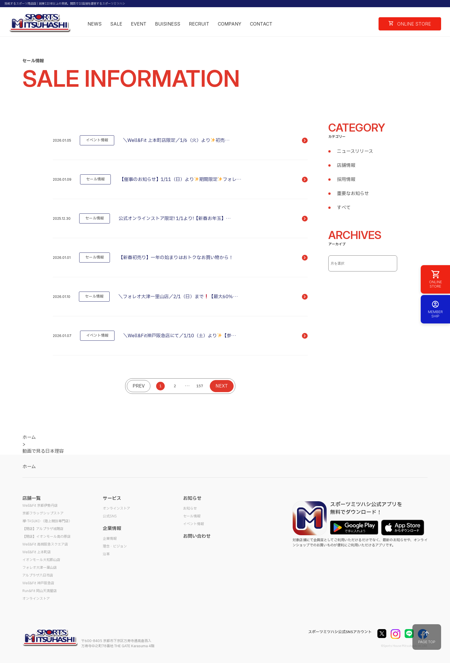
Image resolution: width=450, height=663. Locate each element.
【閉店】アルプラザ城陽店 (42, 528)
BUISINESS (167, 24)
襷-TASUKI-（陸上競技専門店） (47, 521)
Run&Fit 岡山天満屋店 (39, 590)
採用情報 (346, 179)
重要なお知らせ (353, 193)
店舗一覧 (31, 498)
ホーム (29, 466)
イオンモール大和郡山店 (41, 559)
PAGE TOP (426, 637)
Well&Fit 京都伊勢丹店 (40, 505)
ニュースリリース (355, 151)
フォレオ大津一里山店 (39, 567)
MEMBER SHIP (435, 309)
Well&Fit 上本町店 (36, 552)
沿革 (106, 554)
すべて (344, 207)
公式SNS (110, 516)
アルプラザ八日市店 (37, 575)
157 (199, 386)
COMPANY (229, 24)
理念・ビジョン (115, 546)
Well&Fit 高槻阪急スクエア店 (45, 544)
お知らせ (190, 508)
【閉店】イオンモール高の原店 (46, 536)
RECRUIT (199, 24)
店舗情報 (346, 165)
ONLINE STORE (410, 24)
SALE (116, 24)
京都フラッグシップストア (43, 513)
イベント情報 (193, 524)
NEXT (222, 386)
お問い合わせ (197, 536)
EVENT (138, 24)
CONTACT (261, 24)
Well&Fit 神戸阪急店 (38, 583)
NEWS (95, 24)
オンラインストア (36, 598)
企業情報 (110, 538)
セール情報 (191, 516)
